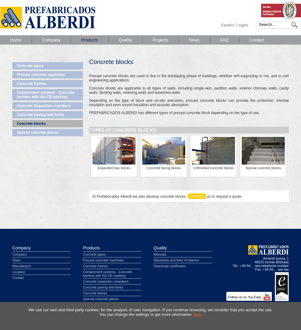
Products (89, 40)
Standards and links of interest (176, 260)
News (194, 40)
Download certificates (170, 266)
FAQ (224, 40)
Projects (160, 40)
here (197, 314)
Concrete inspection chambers (44, 106)
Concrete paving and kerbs (40, 115)
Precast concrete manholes (41, 75)
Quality (125, 40)
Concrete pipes (30, 66)
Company (51, 40)
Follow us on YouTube (249, 297)
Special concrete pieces (38, 132)
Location (18, 272)
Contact (256, 40)
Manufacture (21, 266)
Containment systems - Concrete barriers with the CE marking (45, 94)
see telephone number (272, 266)
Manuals (160, 254)
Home (16, 40)
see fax (283, 269)
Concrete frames (31, 84)
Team (16, 260)
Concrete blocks (31, 123)
